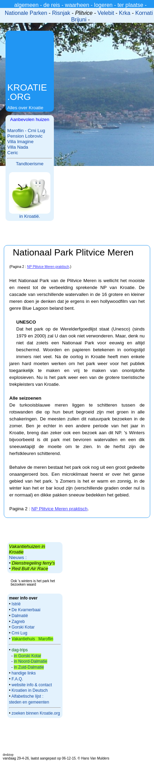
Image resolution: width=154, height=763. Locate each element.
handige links (23, 673)
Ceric (12, 152)
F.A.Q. (17, 679)
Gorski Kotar (23, 627)
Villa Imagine (20, 141)
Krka (125, 13)
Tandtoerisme (30, 163)
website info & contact (32, 684)
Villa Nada (17, 147)
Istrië (16, 604)
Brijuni (79, 19)
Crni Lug (19, 633)
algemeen (26, 5)
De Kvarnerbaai (26, 609)
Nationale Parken (26, 13)
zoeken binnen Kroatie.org (36, 713)
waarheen (77, 5)
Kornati (144, 13)
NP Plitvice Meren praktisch (48, 267)
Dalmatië (20, 615)
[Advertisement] (29, 57)
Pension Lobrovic (24, 136)
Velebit (105, 13)
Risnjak (61, 13)
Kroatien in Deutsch (30, 690)
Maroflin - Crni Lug (26, 130)
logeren (103, 5)
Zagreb (18, 621)
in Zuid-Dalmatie (29, 667)
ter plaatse (130, 5)
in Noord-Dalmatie (30, 661)
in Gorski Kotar (27, 655)
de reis (52, 5)
